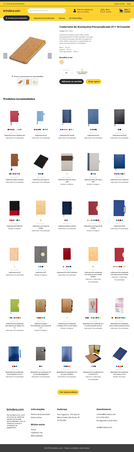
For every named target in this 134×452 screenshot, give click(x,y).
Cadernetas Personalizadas (15, 138)
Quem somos (36, 417)
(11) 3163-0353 (103, 417)
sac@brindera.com (104, 427)
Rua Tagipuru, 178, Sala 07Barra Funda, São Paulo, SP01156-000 (68, 417)
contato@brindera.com (106, 414)
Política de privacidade (40, 414)
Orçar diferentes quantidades (82, 71)
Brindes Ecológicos (67, 184)
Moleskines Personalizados (41, 377)
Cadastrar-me (36, 432)
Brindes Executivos (119, 377)
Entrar (33, 429)
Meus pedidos (37, 435)
